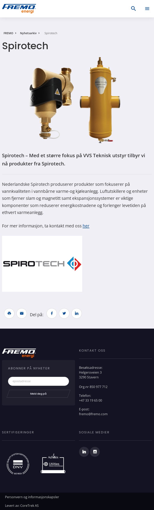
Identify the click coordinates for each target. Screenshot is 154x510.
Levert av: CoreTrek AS (22, 505)
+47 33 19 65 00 (90, 400)
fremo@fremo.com (93, 414)
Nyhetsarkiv (28, 33)
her (86, 226)
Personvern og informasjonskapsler (32, 497)
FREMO (8, 33)
